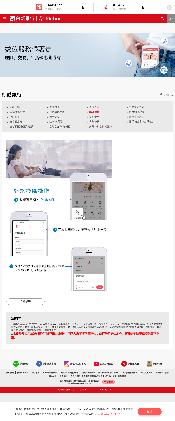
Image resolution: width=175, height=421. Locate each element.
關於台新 (10, 373)
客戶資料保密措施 (130, 373)
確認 (149, 411)
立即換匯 (25, 301)
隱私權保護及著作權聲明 (109, 413)
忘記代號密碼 (17, 111)
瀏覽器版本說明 (162, 373)
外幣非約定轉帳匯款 (100, 126)
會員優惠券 (16, 121)
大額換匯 (94, 121)
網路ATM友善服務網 (70, 373)
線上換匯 (94, 111)
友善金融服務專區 (50, 373)
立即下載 (15, 106)
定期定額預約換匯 (59, 126)
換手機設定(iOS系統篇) (142, 121)
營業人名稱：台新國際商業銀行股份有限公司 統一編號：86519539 (98, 376)
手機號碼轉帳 (57, 111)
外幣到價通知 (136, 111)
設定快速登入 (136, 106)
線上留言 (52, 376)
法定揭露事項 (146, 373)
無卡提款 (54, 116)
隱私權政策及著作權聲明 (108, 373)
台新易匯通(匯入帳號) (22, 126)
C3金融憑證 (56, 121)
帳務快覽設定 (136, 116)
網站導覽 (35, 373)
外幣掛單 (15, 116)
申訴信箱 (63, 376)
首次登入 (94, 106)
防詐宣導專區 (23, 373)
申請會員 (54, 106)
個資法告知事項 (88, 373)
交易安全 (94, 116)
